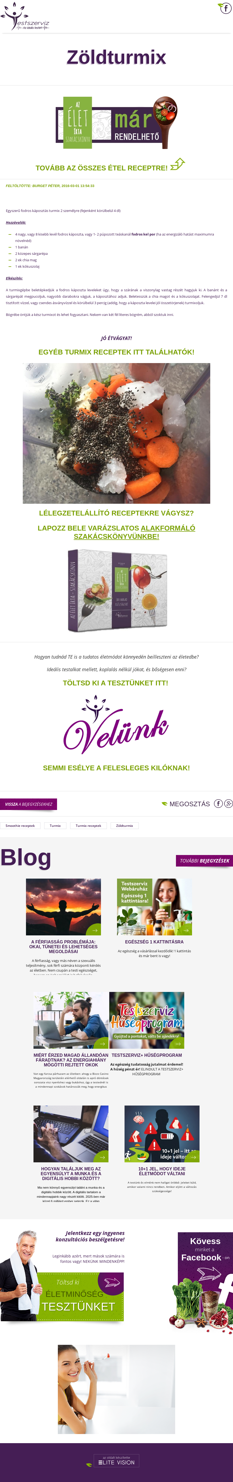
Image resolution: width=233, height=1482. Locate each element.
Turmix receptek (88, 825)
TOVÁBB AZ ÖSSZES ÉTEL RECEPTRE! (111, 168)
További (204, 860)
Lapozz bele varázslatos (89, 528)
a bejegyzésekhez (28, 804)
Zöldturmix (124, 825)
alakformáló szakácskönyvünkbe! (134, 532)
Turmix (55, 825)
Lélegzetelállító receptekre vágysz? (116, 513)
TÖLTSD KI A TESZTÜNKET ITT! (115, 683)
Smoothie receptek (20, 825)
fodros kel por (143, 234)
